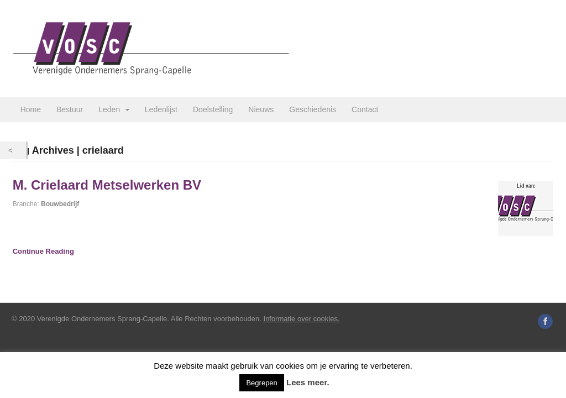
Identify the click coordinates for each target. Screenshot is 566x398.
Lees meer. (307, 382)
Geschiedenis (312, 109)
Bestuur (69, 109)
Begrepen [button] (261, 383)
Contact (365, 109)
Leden (109, 109)
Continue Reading (43, 251)
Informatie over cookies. (302, 319)
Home (30, 109)
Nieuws (261, 109)
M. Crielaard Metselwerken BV (107, 184)
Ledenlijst (161, 109)
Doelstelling (213, 109)
